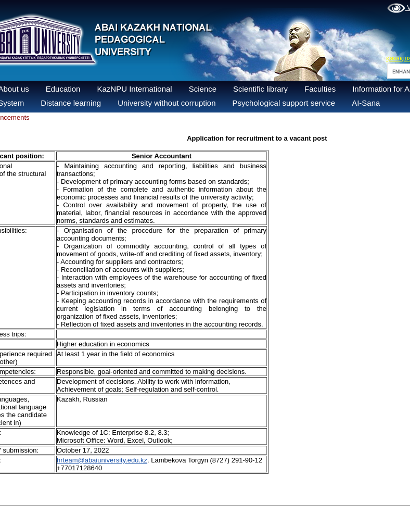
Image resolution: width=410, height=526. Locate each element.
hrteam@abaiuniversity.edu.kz (102, 460)
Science (202, 88)
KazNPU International (134, 88)
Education (63, 88)
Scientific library (260, 88)
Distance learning (71, 102)
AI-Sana (366, 102)
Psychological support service (284, 102)
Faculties (320, 88)
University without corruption (166, 102)
